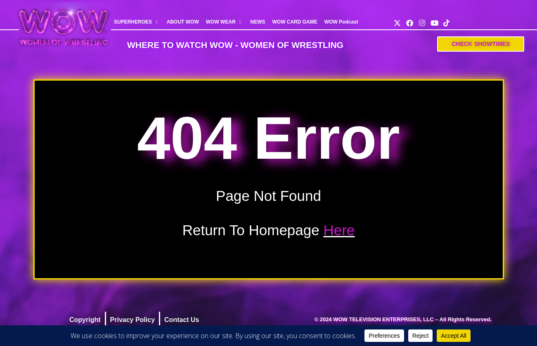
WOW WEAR (225, 22)
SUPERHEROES (137, 22)
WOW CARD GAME (294, 22)
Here (339, 230)
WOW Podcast (341, 22)
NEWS (257, 22)
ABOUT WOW (183, 22)
